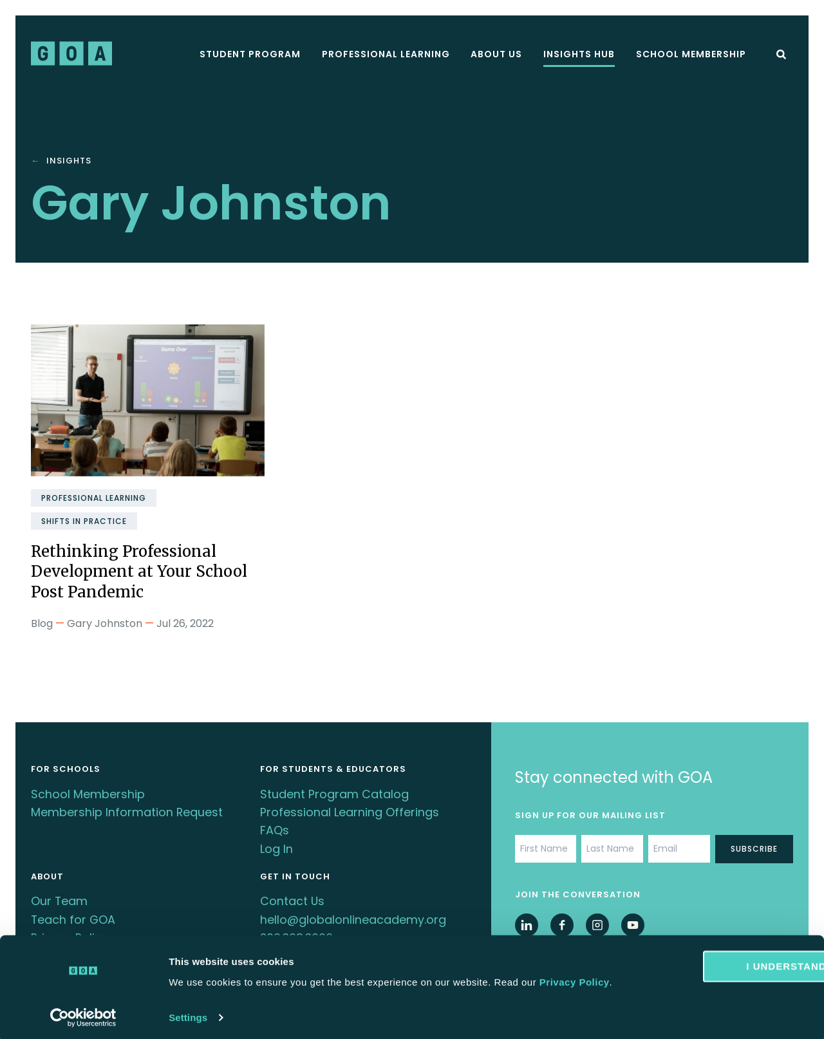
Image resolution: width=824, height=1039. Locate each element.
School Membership (691, 54)
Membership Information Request (127, 810)
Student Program (250, 54)
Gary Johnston (104, 622)
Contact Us (292, 896)
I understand (716, 947)
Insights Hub (579, 54)
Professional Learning (386, 54)
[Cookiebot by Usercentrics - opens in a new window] (83, 1014)
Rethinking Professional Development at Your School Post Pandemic (142, 571)
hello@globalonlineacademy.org (353, 914)
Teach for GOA (74, 914)
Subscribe (754, 847)
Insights (68, 161)
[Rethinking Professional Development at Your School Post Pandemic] (148, 400)
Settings (188, 1013)
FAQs (274, 827)
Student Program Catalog (334, 793)
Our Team (59, 896)
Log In (276, 845)
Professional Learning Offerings (349, 810)
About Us (496, 54)
